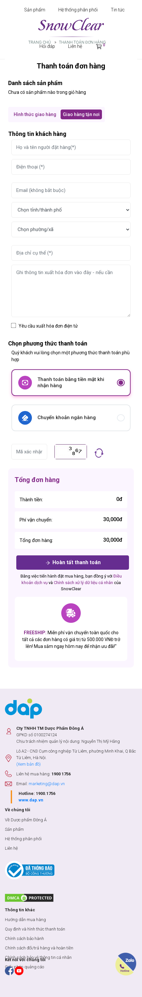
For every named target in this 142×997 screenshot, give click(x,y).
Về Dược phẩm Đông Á (26, 819)
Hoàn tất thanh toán (73, 562)
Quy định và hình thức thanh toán (35, 929)
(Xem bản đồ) (28, 764)
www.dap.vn (31, 800)
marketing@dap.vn (47, 783)
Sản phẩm (34, 9)
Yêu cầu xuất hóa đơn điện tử (48, 326)
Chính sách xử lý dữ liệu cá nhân (83, 582)
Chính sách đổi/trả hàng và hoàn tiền (39, 948)
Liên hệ (11, 848)
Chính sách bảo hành (24, 938)
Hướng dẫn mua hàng (25, 919)
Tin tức (118, 9)
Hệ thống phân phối (78, 9)
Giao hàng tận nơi (81, 114)
